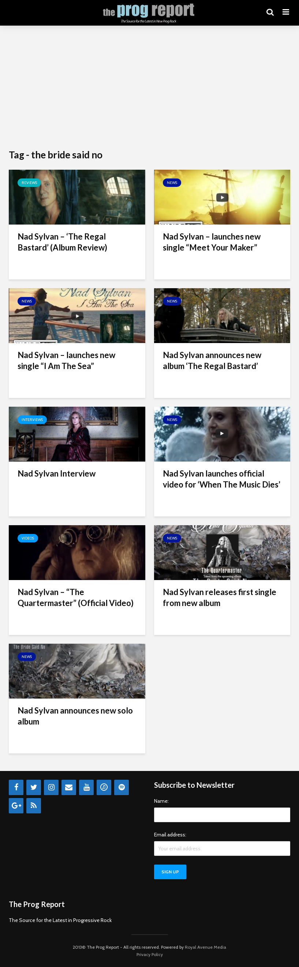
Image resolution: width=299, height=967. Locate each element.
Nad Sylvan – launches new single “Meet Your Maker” (212, 242)
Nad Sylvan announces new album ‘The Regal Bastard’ (212, 360)
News (172, 182)
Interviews (32, 419)
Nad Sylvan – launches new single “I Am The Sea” (66, 360)
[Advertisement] (149, 88)
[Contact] (68, 787)
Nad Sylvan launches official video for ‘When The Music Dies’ (221, 479)
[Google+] (16, 805)
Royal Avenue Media (205, 947)
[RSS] (33, 805)
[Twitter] (33, 787)
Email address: (170, 834)
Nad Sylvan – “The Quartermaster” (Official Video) (76, 597)
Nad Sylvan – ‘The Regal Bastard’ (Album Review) (62, 242)
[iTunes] (104, 787)
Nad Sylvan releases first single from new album (219, 597)
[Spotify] (121, 787)
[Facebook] (16, 787)
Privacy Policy (150, 954)
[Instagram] (51, 787)
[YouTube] (86, 787)
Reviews (29, 182)
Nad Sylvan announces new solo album (75, 716)
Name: (161, 801)
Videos (28, 538)
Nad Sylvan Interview (57, 473)
